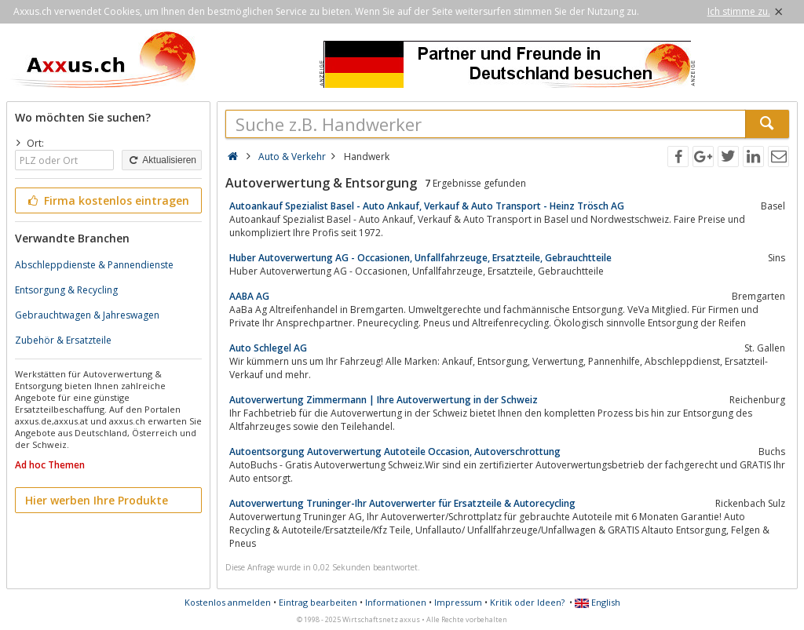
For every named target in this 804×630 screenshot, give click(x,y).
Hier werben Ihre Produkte (96, 500)
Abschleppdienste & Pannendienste (94, 264)
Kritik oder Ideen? (527, 602)
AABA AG (249, 296)
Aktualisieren (161, 160)
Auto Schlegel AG (268, 348)
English (597, 602)
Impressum (458, 602)
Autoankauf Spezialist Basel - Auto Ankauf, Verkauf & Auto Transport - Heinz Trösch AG (426, 206)
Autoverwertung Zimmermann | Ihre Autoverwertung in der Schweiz (383, 399)
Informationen (395, 602)
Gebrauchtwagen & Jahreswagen (87, 315)
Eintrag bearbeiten (318, 602)
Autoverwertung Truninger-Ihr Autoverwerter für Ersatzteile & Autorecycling (402, 503)
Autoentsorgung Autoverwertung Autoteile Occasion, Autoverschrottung (395, 451)
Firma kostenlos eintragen (107, 200)
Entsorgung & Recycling (66, 290)
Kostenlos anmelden (228, 602)
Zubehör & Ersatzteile (63, 340)
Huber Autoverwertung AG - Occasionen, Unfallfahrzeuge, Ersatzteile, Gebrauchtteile (420, 257)
